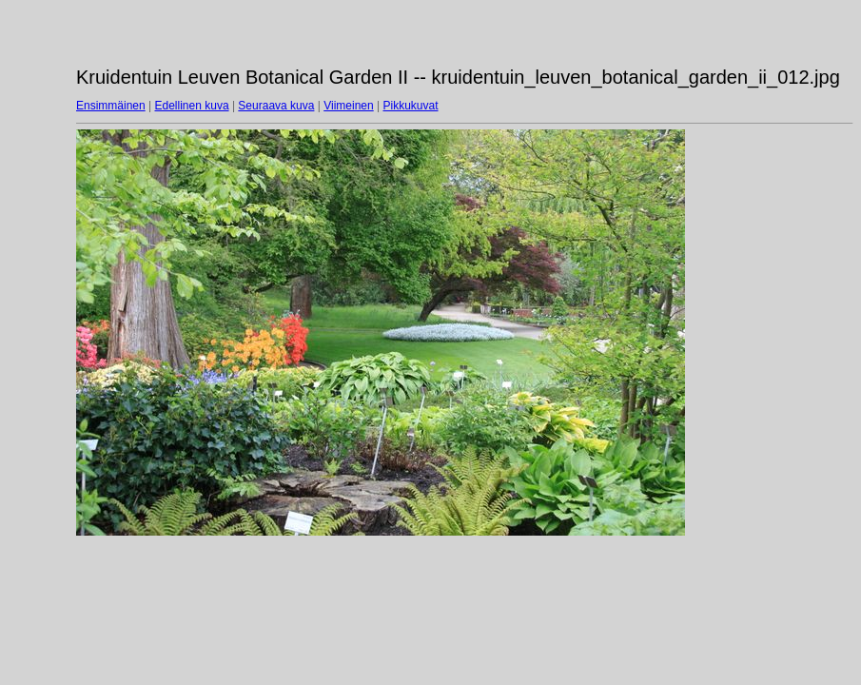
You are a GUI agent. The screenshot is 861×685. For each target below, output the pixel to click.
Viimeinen (348, 105)
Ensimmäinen (111, 105)
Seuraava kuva (276, 105)
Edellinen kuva (192, 105)
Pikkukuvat (411, 105)
